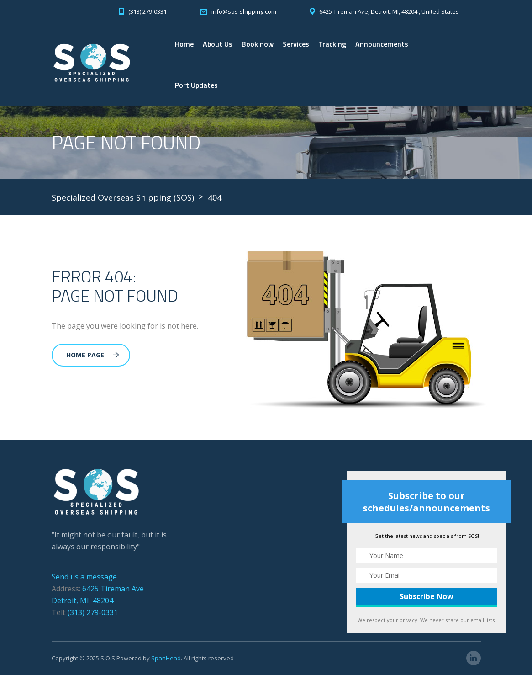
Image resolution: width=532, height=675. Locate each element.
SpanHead (166, 658)
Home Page (92, 355)
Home (184, 43)
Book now (258, 43)
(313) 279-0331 (93, 612)
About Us (217, 43)
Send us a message (84, 577)
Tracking (332, 43)
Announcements (381, 43)
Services (296, 43)
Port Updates (196, 85)
